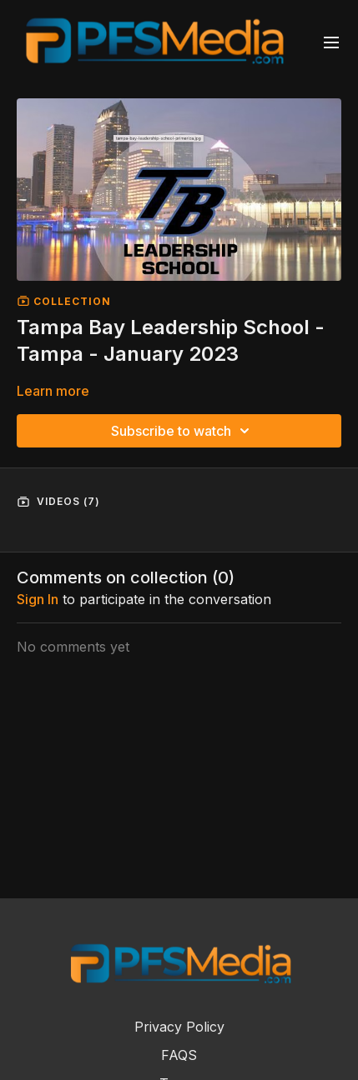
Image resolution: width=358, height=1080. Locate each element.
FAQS (179, 1055)
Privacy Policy (179, 1026)
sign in (37, 599)
